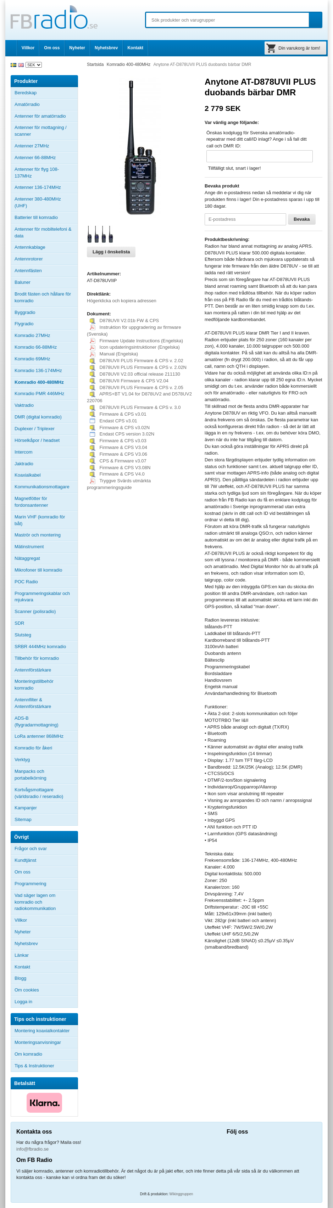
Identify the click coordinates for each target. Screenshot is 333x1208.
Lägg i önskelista (111, 251)
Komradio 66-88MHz (36, 347)
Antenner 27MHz (46, 146)
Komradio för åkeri (33, 748)
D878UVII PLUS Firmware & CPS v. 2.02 (136, 360)
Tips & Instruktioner (34, 1065)
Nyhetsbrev (106, 47)
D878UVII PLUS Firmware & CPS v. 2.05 (136, 387)
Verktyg (22, 759)
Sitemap (23, 819)
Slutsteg (23, 634)
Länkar (22, 955)
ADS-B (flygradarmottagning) (37, 721)
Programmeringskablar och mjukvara (42, 597)
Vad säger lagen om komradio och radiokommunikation (35, 902)
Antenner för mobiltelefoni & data (43, 232)
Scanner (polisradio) (35, 611)
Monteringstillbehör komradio (34, 685)
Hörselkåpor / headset (37, 440)
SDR (19, 623)
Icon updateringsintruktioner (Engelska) (135, 347)
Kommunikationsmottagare (42, 486)
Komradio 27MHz (32, 335)
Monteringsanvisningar (38, 1042)
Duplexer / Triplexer (35, 428)
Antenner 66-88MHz (46, 158)
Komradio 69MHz (32, 358)
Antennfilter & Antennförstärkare (33, 703)
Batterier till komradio (36, 217)
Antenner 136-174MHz (46, 187)
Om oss (52, 47)
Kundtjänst (25, 860)
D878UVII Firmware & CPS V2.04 (129, 380)
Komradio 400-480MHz (39, 382)
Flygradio (24, 323)
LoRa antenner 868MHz (39, 736)
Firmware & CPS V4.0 (117, 474)
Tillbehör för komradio (46, 658)
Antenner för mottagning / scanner (41, 131)
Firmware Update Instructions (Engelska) (136, 340)
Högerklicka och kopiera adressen (121, 300)
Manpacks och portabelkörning (30, 775)
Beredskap (26, 92)
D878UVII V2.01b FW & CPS (124, 320)
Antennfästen (46, 271)
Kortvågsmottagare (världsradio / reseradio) (39, 793)
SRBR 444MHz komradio (40, 646)
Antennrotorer (29, 259)
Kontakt (135, 47)
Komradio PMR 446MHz (39, 393)
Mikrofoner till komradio (38, 570)
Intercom (24, 452)
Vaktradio (24, 405)
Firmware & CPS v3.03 (118, 440)
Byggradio (25, 312)
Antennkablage (30, 247)
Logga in (23, 1001)
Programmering (30, 883)
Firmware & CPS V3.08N (120, 467)
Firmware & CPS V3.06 (118, 454)
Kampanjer (26, 807)
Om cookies (27, 990)
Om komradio (28, 1054)
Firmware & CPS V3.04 (118, 447)
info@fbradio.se (32, 1149)
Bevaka (302, 219)
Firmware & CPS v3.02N (120, 427)
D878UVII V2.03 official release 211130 (135, 374)
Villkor (28, 47)
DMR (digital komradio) (38, 417)
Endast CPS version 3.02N (122, 434)
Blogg (20, 978)
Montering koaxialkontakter (42, 1030)
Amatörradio (46, 104)
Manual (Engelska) (114, 353)
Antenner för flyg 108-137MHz (37, 173)
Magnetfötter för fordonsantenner (31, 502)
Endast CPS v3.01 (113, 420)
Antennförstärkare (33, 670)
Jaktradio (24, 463)
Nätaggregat (27, 558)
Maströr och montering (38, 535)
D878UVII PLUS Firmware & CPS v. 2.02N (138, 367)
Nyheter (77, 47)
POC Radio (26, 581)
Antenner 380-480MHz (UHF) (46, 202)
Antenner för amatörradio (46, 116)
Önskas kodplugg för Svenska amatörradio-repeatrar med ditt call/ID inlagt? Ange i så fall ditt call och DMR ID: (256, 139)
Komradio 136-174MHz (38, 370)
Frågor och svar (31, 848)
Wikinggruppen (181, 1194)
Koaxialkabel (28, 475)
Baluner (22, 282)
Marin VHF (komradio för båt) (40, 520)
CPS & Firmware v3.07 (118, 460)
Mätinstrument (29, 546)
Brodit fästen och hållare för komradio (43, 297)
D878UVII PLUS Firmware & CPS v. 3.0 (135, 407)
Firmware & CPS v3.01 (118, 414)
